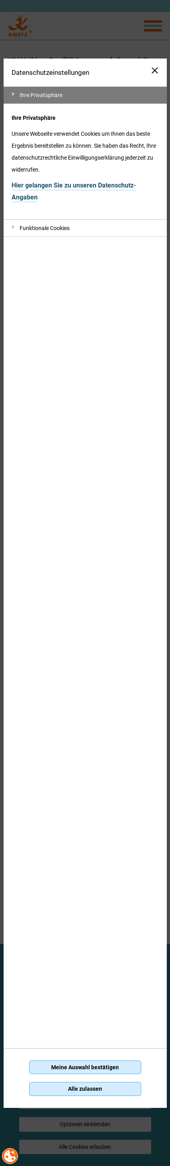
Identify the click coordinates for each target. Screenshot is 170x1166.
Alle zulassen (85, 1089)
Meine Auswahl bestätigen (85, 1067)
